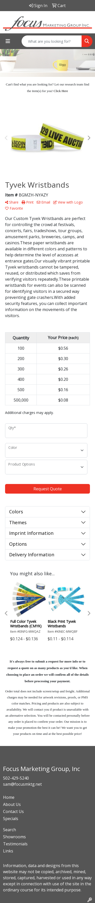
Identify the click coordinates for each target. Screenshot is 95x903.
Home (8, 797)
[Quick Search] (52, 41)
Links (8, 851)
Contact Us (13, 811)
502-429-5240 (16, 778)
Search (9, 829)
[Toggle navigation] (8, 41)
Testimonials (15, 844)
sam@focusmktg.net (22, 784)
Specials (10, 818)
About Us (12, 804)
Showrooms (14, 837)
